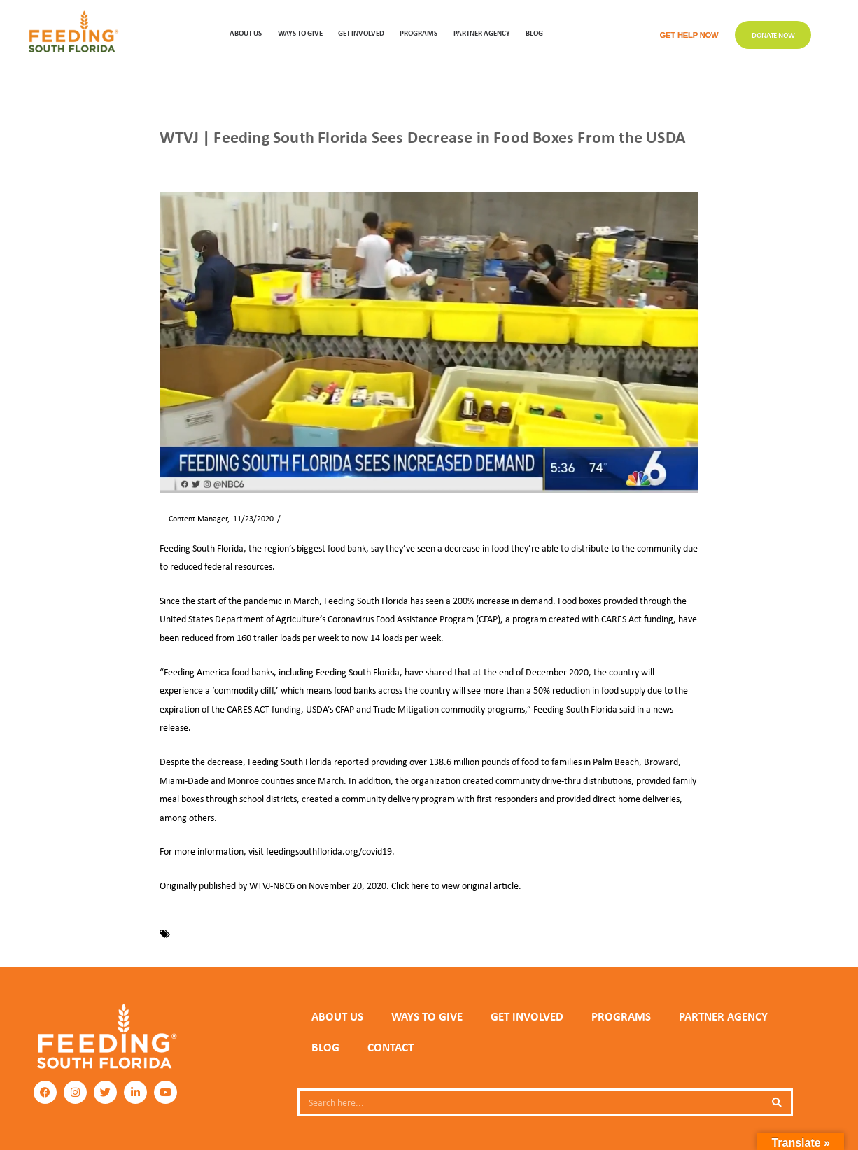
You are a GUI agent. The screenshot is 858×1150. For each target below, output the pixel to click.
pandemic (325, 933)
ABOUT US (246, 32)
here (420, 885)
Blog (534, 32)
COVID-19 (193, 933)
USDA (360, 933)
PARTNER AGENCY (723, 1016)
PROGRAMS (418, 32)
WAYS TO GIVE (300, 32)
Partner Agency (481, 32)
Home (169, 161)
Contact (390, 1047)
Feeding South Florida (259, 933)
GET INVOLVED (361, 32)
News (201, 161)
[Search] (777, 1102)
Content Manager (193, 518)
